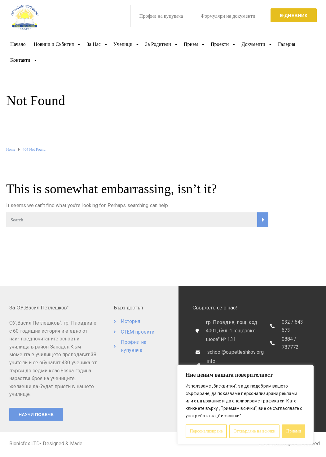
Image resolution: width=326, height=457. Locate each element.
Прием (191, 44)
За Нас (93, 44)
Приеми (293, 431)
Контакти (20, 60)
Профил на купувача (161, 16)
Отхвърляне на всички (254, 431)
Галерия (286, 44)
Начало (18, 44)
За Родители (158, 44)
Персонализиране (206, 431)
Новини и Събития (54, 44)
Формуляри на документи (228, 16)
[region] (245, 405)
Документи (253, 44)
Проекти (220, 44)
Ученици (122, 44)
